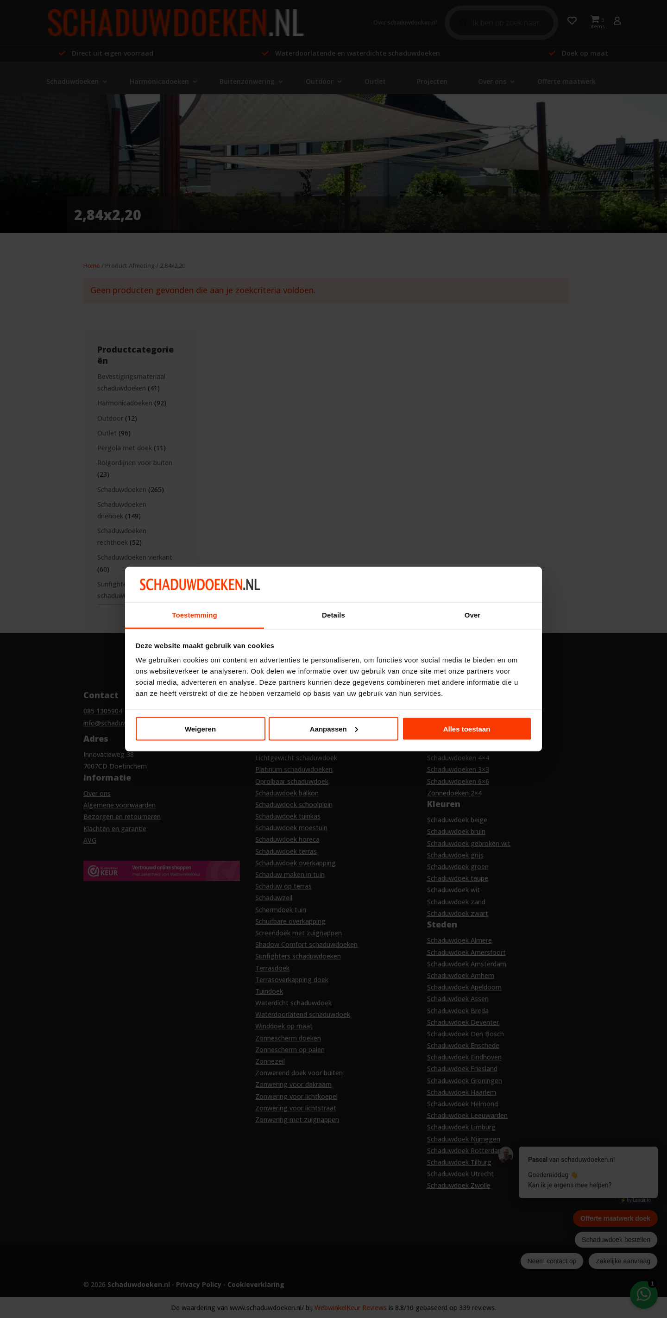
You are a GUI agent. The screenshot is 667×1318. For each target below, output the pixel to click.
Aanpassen (334, 728)
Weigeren (200, 728)
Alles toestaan (467, 728)
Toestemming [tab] (194, 615)
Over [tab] (473, 615)
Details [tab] (333, 615)
